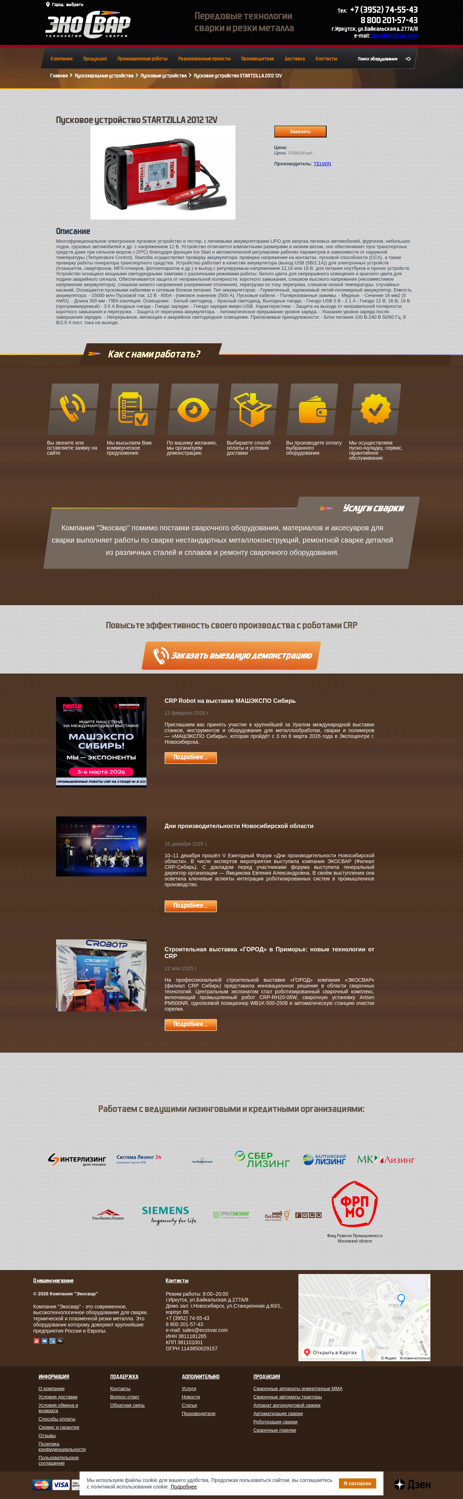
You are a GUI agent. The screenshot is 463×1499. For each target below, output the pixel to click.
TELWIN (322, 163)
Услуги (189, 1388)
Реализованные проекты (204, 59)
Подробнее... (191, 757)
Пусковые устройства (164, 76)
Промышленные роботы (142, 59)
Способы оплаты (57, 1419)
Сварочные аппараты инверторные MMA (298, 1388)
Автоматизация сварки (278, 1413)
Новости (191, 1397)
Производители (257, 59)
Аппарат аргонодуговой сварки (287, 1405)
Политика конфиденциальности (62, 1446)
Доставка (295, 59)
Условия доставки (58, 1397)
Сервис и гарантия (59, 1427)
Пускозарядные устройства (104, 76)
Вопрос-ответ (125, 1397)
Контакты (326, 59)
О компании (52, 1388)
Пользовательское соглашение (59, 1460)
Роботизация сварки (276, 1421)
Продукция (95, 59)
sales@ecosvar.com (394, 35)
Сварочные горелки (275, 1430)
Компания (61, 59)
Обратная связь (127, 1405)
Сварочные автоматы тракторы (288, 1397)
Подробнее (184, 1487)
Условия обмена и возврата (58, 1407)
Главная (59, 76)
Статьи (189, 1405)
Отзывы (47, 1435)
